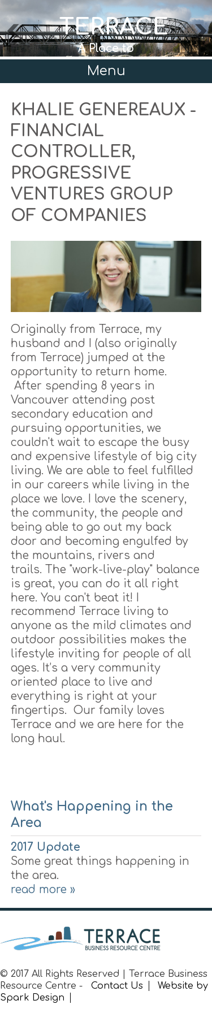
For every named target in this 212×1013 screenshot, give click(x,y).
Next (200, 34)
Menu (106, 71)
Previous (12, 34)
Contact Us (117, 986)
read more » (43, 889)
